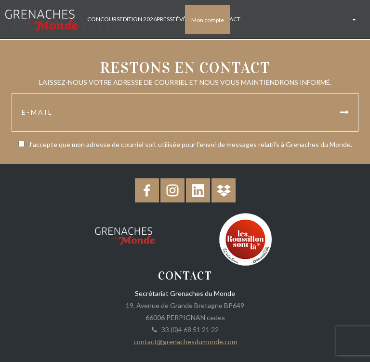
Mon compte (207, 20)
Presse (165, 19)
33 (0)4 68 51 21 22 (189, 329)
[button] (352, 19)
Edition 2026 (137, 19)
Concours (102, 19)
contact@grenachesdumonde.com (185, 341)
